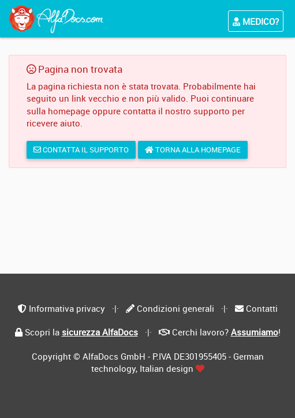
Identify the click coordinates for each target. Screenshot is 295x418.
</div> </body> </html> (147, 209)
